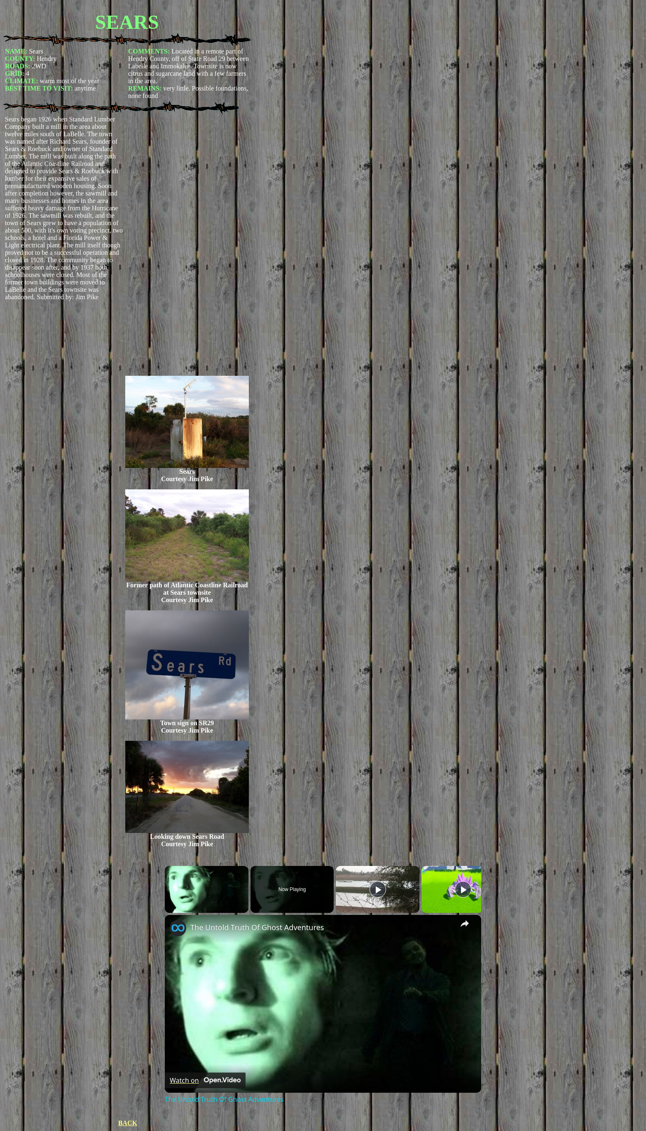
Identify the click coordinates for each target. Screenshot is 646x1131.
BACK (127, 1122)
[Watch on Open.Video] (205, 1080)
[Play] (378, 889)
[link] (178, 928)
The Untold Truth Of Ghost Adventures (257, 927)
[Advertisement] (187, 245)
